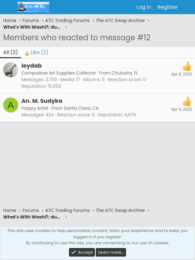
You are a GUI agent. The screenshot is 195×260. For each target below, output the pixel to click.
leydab (31, 65)
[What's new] (187, 7)
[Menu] (8, 7)
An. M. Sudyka (41, 101)
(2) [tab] (10, 52)
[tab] (36, 52)
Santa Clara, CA (81, 108)
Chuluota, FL (125, 73)
